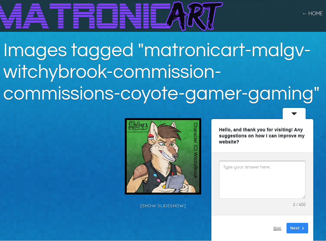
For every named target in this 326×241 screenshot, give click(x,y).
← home (312, 13)
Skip (277, 228)
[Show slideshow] (163, 205)
